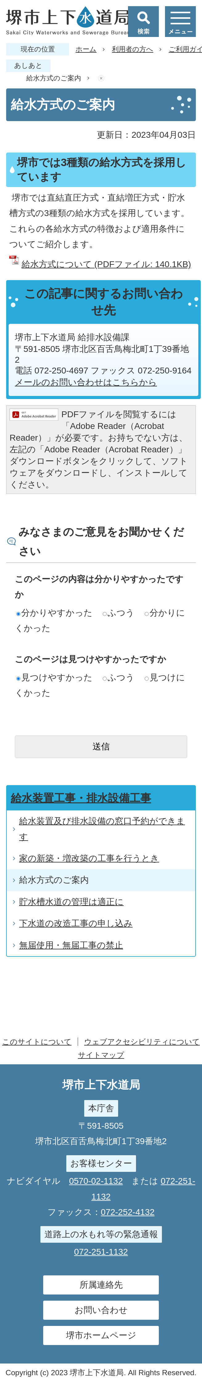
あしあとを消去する (101, 78)
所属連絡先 (101, 1285)
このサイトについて (37, 1042)
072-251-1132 (101, 1252)
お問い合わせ (101, 1310)
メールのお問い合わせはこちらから (86, 382)
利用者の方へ (132, 49)
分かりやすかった (54, 613)
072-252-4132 (128, 1212)
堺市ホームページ (101, 1335)
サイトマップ (101, 1055)
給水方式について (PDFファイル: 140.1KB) (106, 264)
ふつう (118, 613)
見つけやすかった (54, 677)
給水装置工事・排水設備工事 (81, 798)
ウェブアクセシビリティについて (142, 1042)
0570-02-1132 (96, 1181)
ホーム (86, 49)
